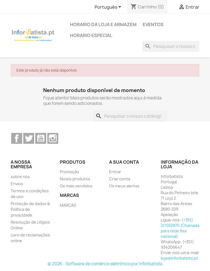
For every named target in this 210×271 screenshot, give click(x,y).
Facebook (16, 138)
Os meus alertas (124, 185)
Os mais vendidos (76, 185)
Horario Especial (91, 35)
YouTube (40, 138)
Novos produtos (75, 178)
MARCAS (68, 205)
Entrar (115, 171)
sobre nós (20, 176)
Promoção (69, 171)
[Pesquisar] (170, 46)
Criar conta (119, 178)
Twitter (28, 138)
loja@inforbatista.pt (179, 258)
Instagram (52, 138)
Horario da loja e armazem (103, 25)
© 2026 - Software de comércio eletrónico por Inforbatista (105, 264)
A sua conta (124, 162)
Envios (17, 183)
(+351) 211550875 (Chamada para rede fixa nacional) (180, 228)
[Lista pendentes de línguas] (109, 7)
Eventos (153, 25)
